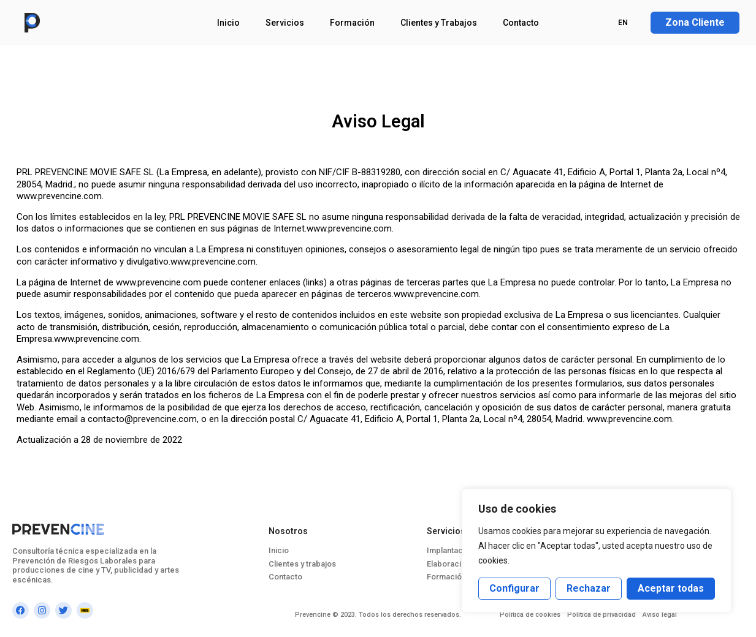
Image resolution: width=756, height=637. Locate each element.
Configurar (514, 588)
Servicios (284, 23)
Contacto (521, 23)
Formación (352, 23)
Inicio (228, 23)
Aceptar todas (671, 588)
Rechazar (589, 588)
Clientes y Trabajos (438, 23)
